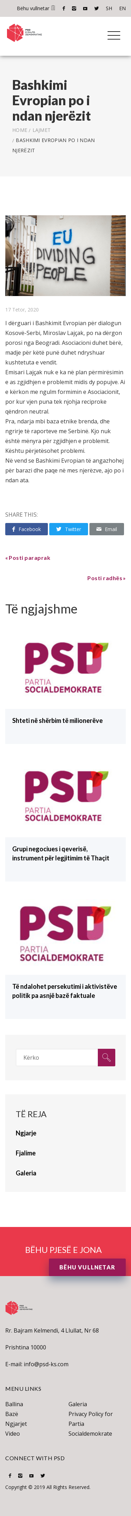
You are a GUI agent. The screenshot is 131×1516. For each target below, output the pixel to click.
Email (106, 529)
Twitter (96, 8)
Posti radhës (104, 578)
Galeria (77, 1404)
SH (109, 8)
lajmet (41, 130)
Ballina (14, 1404)
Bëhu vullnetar (36, 8)
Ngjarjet (16, 1424)
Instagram (74, 8)
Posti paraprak (29, 557)
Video (12, 1433)
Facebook (63, 8)
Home (19, 130)
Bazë (11, 1414)
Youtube (85, 8)
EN (122, 8)
